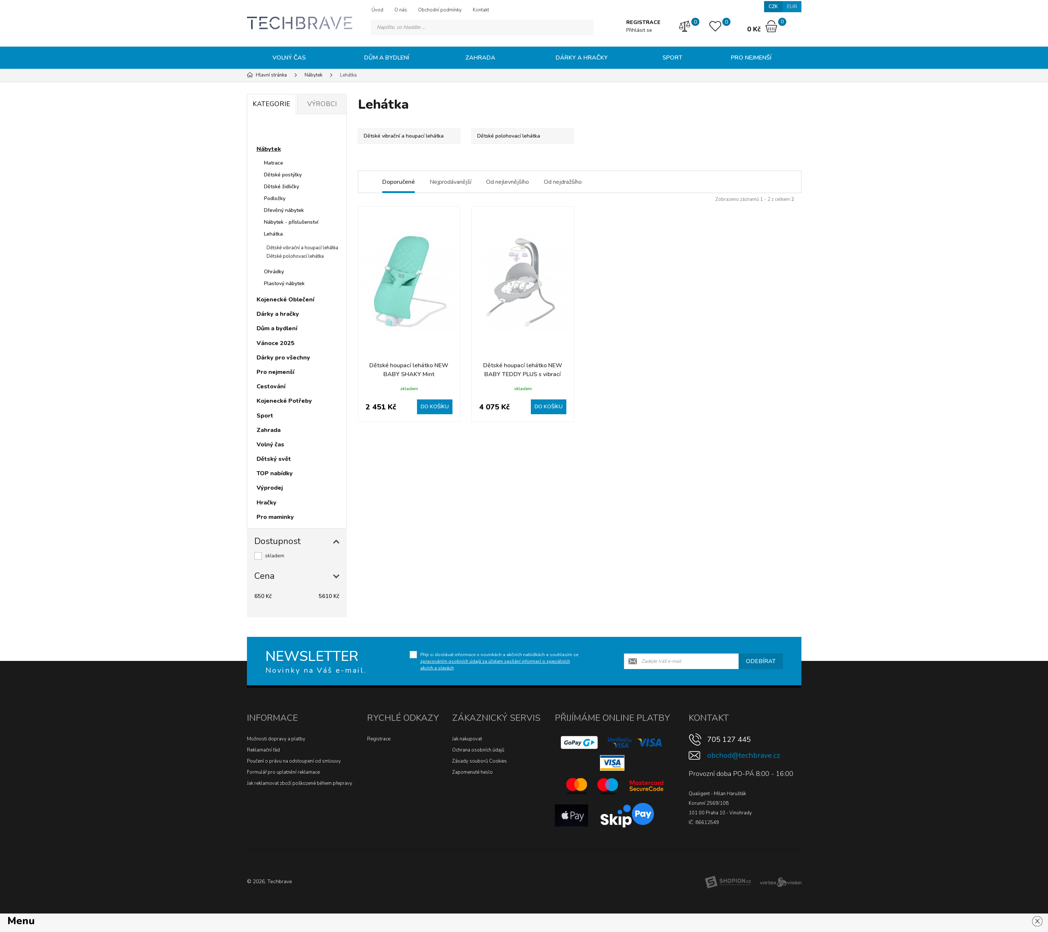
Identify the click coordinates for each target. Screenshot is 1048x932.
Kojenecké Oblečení (285, 300)
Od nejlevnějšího (507, 182)
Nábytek (269, 149)
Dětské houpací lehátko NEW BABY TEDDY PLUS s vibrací (522, 369)
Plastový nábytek (284, 283)
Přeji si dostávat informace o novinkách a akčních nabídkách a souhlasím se (499, 661)
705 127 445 (729, 739)
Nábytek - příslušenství (291, 222)
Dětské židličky (281, 186)
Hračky (267, 503)
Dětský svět (274, 459)
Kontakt (481, 10)
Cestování (271, 386)
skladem (274, 556)
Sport (672, 58)
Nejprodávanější (450, 182)
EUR (792, 6)
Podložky (274, 198)
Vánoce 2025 (276, 343)
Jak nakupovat (467, 739)
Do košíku (435, 406)
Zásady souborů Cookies (479, 761)
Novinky (275, 130)
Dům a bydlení (386, 58)
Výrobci (322, 103)
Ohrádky (274, 271)
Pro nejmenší (751, 58)
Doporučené (398, 182)
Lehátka (273, 233)
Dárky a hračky (582, 58)
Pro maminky (275, 517)
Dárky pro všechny (283, 358)
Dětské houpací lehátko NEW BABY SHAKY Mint (408, 369)
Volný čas (289, 58)
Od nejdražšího (563, 182)
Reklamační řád (263, 750)
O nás (400, 10)
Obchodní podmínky (440, 10)
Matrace (273, 162)
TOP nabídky (275, 473)
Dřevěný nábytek (284, 210)
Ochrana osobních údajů (478, 750)
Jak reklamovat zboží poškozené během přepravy (299, 783)
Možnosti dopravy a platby (276, 739)
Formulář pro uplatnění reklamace (283, 772)
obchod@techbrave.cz (743, 755)
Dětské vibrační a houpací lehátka (302, 247)
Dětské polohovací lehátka (295, 256)
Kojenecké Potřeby (284, 401)
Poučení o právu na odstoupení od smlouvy (294, 761)
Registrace (378, 739)
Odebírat (761, 661)
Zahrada (480, 58)
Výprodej (270, 488)
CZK (773, 6)
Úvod (377, 10)
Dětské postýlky (283, 174)
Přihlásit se (639, 30)
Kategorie (271, 103)
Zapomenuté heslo (472, 772)
